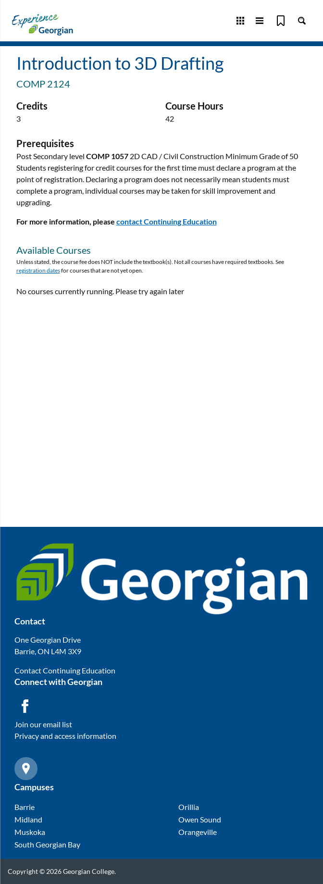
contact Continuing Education (166, 221)
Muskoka (29, 831)
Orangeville (197, 831)
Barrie (24, 806)
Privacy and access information (65, 735)
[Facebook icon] (25, 706)
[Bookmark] (280, 20)
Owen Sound (199, 819)
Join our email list (43, 724)
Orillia (188, 806)
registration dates (38, 270)
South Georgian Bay (47, 844)
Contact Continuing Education (64, 670)
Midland (28, 819)
